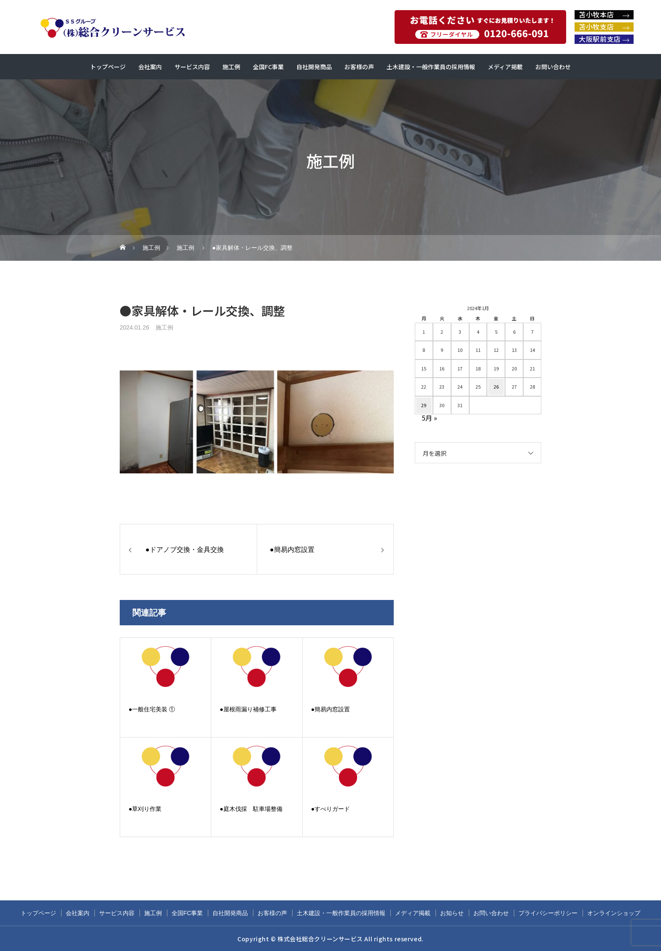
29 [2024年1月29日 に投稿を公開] (423, 405)
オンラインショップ (613, 913)
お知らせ (452, 913)
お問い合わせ (553, 66)
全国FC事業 (268, 66)
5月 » (429, 418)
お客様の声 (359, 66)
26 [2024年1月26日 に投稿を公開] (496, 386)
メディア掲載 (505, 66)
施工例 (231, 66)
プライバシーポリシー (548, 913)
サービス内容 (192, 66)
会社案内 (150, 66)
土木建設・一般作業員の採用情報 (431, 66)
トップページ (108, 66)
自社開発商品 (314, 66)
